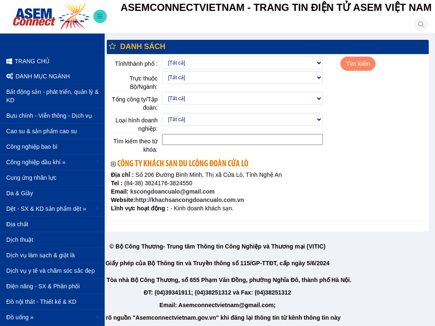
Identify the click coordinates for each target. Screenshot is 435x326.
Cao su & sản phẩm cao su (41, 131)
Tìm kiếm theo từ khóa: (135, 145)
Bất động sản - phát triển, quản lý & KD (52, 95)
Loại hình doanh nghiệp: (137, 124)
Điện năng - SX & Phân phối (43, 286)
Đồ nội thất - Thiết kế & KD (41, 301)
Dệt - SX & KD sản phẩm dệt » (53, 208)
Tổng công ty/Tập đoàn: (134, 103)
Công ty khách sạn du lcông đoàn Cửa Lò (182, 164)
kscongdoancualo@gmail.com (172, 191)
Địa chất (17, 224)
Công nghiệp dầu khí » (53, 162)
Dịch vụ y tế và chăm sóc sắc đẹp (50, 270)
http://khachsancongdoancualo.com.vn (189, 200)
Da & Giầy (19, 193)
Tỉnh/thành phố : (136, 63)
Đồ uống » (53, 317)
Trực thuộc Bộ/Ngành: (143, 82)
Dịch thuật (19, 239)
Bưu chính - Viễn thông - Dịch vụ (49, 115)
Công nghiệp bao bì (31, 146)
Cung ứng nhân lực (31, 177)
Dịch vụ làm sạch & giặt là (40, 255)
